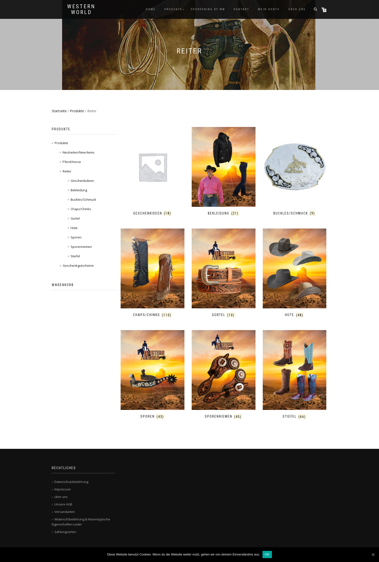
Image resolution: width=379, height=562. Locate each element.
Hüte (74, 228)
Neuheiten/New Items (79, 152)
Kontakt (241, 9)
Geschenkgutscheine (78, 265)
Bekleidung (79, 190)
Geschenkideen (82, 180)
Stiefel (75, 256)
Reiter (67, 171)
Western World (81, 9)
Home (151, 9)
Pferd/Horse (72, 162)
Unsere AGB (63, 504)
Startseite (59, 111)
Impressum (62, 489)
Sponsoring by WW (208, 9)
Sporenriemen (81, 246)
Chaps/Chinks (81, 209)
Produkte (173, 9)
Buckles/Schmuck (83, 199)
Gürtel (75, 218)
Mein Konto (269, 9)
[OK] (373, 554)
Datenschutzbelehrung (71, 482)
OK (267, 554)
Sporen (76, 237)
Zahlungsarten (65, 532)
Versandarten (64, 512)
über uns (297, 9)
